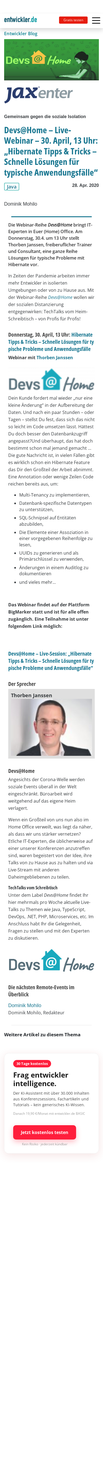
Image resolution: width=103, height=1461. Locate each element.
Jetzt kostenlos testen (44, 1132)
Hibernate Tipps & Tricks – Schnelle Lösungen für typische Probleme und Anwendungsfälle (51, 342)
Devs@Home (60, 297)
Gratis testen (73, 20)
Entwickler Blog (21, 34)
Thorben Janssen (55, 358)
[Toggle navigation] (23, 21)
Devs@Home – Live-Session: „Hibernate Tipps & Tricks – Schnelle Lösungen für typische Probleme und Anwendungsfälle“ (51, 661)
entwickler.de (20, 22)
